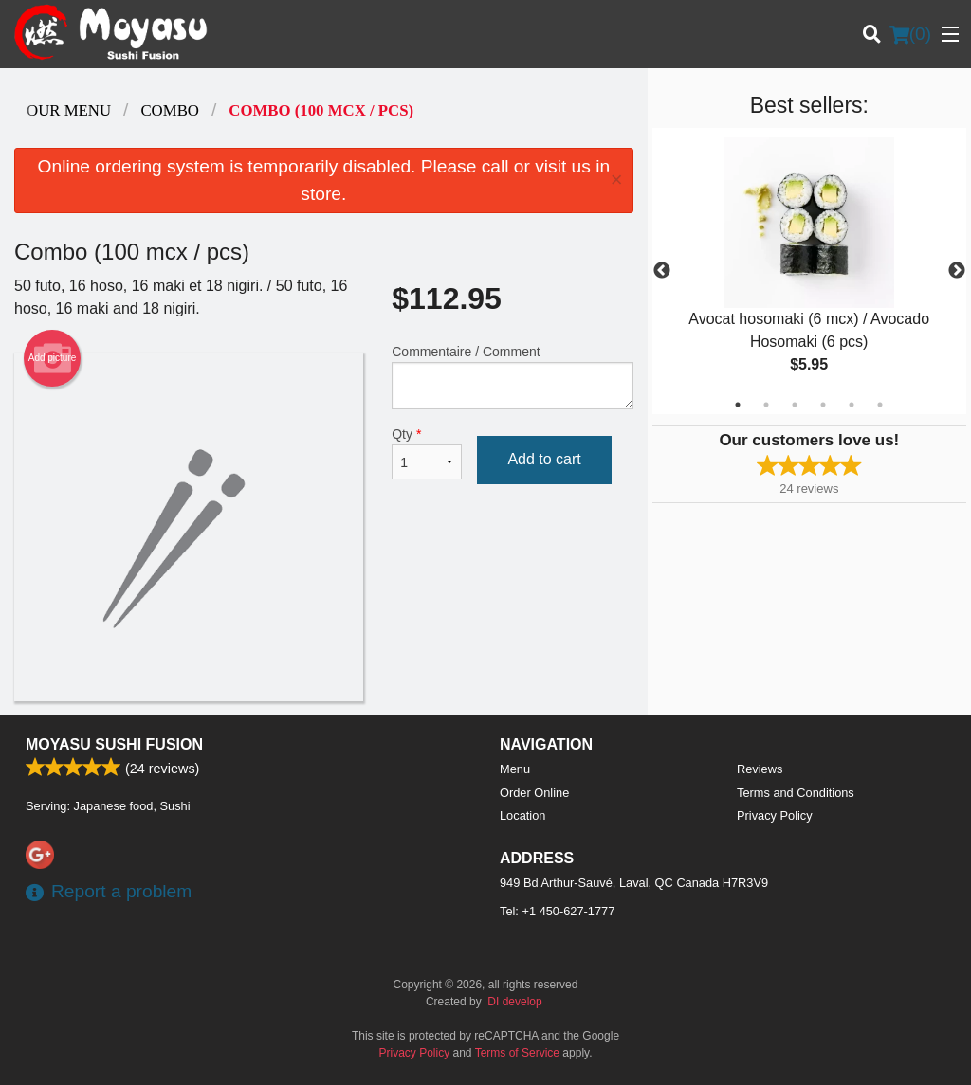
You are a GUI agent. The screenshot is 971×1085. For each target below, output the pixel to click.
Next (956, 271)
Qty (427, 452)
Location (522, 815)
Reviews (759, 769)
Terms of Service (517, 1052)
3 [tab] (794, 404)
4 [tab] (823, 404)
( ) (910, 34)
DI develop (514, 1001)
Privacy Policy (775, 815)
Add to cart (543, 459)
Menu (515, 769)
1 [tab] (737, 404)
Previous (661, 271)
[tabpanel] (809, 271)
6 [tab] (879, 404)
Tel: (557, 911)
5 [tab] (851, 404)
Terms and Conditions (795, 793)
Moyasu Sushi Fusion (114, 744)
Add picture (52, 358)
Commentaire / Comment (512, 376)
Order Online (534, 793)
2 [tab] (766, 404)
